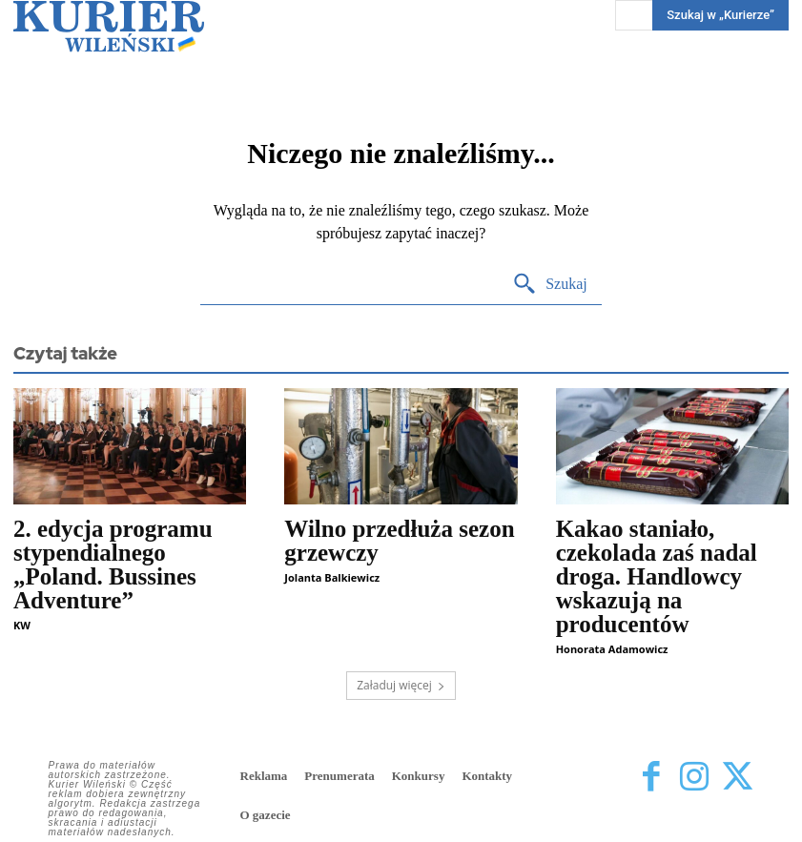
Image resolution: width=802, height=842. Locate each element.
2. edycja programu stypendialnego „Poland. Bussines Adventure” (113, 564)
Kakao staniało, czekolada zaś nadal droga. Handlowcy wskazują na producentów (656, 576)
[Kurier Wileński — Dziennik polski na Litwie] (108, 26)
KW (22, 625)
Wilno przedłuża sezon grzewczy (399, 540)
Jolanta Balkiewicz (332, 577)
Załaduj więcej (401, 685)
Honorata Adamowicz (612, 649)
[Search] (550, 284)
